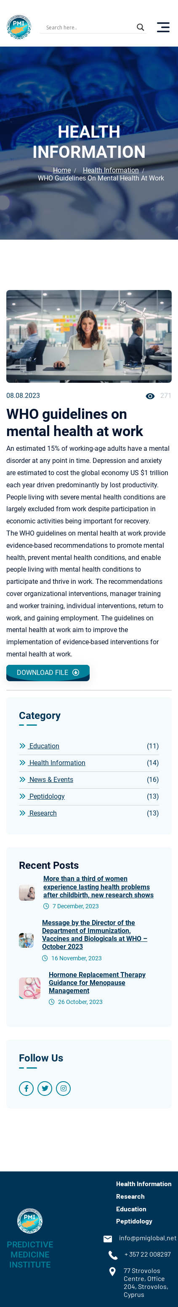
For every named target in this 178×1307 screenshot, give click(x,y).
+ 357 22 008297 (139, 1255)
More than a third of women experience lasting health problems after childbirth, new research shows (98, 887)
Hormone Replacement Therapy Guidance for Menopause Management (97, 983)
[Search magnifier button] (140, 27)
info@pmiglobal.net (139, 1239)
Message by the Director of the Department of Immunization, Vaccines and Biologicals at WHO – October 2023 (94, 935)
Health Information (111, 170)
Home (62, 170)
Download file (48, 673)
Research (89, 813)
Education (89, 746)
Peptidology (89, 796)
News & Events (89, 780)
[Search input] (89, 27)
